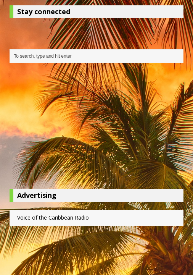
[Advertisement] (96, 127)
